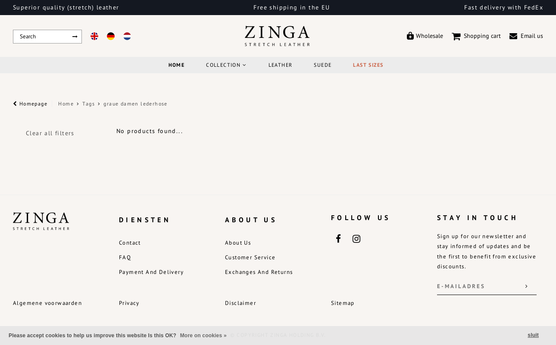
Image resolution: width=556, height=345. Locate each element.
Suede (322, 65)
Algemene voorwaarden (47, 303)
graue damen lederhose (135, 103)
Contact (130, 242)
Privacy (129, 303)
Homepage (30, 103)
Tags (88, 103)
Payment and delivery (151, 272)
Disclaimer (240, 303)
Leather (281, 65)
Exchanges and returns (259, 272)
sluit (533, 335)
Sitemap (343, 303)
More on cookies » (203, 336)
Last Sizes (368, 65)
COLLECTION (226, 65)
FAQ (125, 257)
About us (238, 242)
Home (177, 65)
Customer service (250, 257)
